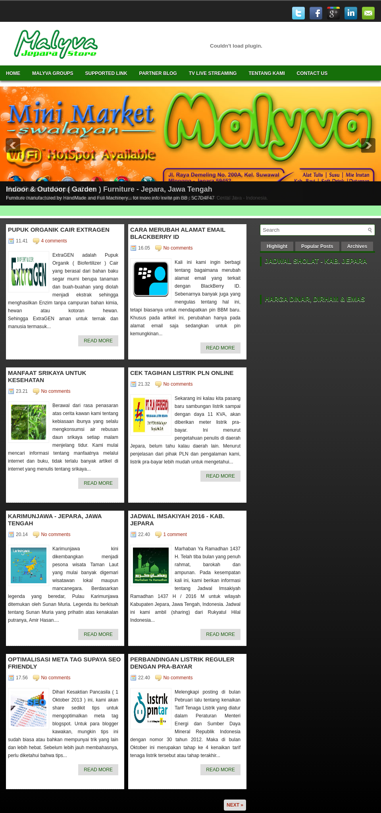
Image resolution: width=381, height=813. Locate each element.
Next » (235, 805)
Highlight (277, 246)
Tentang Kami (266, 73)
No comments (177, 248)
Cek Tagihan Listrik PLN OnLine (182, 372)
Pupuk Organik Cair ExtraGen (59, 229)
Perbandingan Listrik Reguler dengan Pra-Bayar (182, 663)
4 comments (54, 241)
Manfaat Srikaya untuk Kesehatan (47, 376)
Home (13, 73)
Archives (357, 246)
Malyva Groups (52, 73)
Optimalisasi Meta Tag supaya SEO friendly (64, 663)
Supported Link (106, 73)
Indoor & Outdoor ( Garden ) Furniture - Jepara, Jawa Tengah (109, 189)
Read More (98, 341)
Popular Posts (317, 246)
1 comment (175, 534)
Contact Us (312, 73)
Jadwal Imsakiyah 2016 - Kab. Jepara (177, 520)
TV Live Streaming (213, 73)
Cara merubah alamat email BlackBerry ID (177, 233)
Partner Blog (158, 73)
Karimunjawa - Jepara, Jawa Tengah (55, 520)
